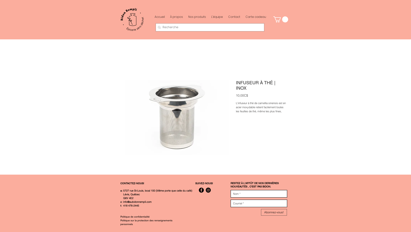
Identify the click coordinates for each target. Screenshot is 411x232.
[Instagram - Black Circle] (208, 190)
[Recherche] (210, 27)
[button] (280, 19)
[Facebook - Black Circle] (201, 190)
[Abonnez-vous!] (274, 212)
